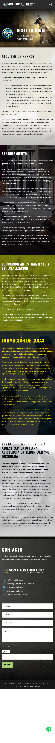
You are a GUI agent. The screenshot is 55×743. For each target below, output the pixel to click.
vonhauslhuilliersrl (16, 630)
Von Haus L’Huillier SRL (19, 637)
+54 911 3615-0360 (16, 623)
